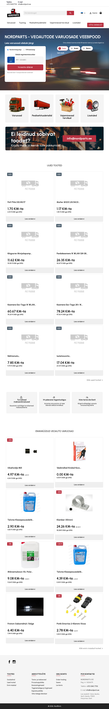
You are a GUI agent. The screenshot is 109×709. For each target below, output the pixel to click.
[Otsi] (45, 13)
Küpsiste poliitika (37, 691)
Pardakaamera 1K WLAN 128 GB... (72, 253)
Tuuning (22, 23)
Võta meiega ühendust (39, 694)
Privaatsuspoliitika (38, 682)
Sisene (58, 682)
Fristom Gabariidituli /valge (21, 623)
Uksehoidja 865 (15, 468)
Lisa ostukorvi (30, 219)
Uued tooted (11, 682)
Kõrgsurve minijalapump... (20, 253)
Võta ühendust (95, 25)
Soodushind (11, 680)
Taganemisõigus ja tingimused (42, 688)
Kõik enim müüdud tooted (91, 648)
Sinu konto (61, 674)
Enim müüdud (11, 685)
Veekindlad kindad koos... (69, 468)
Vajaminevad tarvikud (59, 23)
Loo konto (59, 685)
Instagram (14, 662)
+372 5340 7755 (92, 686)
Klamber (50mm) (65, 520)
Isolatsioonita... (64, 356)
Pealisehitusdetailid (37, 23)
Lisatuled (76, 23)
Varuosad (11, 23)
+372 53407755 (11, 4)
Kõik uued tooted (95, 380)
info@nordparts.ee (24, 4)
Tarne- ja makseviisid (39, 680)
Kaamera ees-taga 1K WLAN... (22, 304)
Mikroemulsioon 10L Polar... (20, 572)
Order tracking (61, 680)
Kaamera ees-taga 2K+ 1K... (70, 304)
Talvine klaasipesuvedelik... (21, 520)
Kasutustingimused (38, 685)
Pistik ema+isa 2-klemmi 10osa (71, 623)
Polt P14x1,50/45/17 (16, 202)
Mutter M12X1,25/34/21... (68, 202)
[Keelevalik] (83, 13)
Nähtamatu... (14, 356)
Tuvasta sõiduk (25, 67)
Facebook (9, 662)
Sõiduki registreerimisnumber (25, 55)
